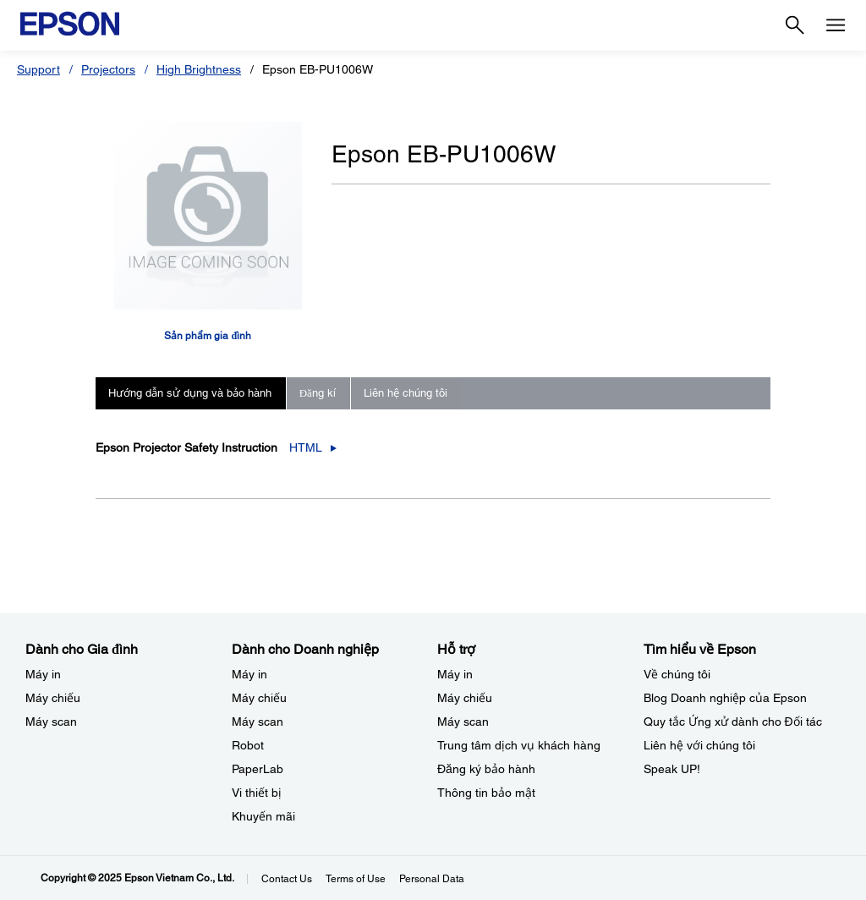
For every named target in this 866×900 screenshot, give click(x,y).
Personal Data (431, 879)
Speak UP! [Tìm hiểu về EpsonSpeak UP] (672, 769)
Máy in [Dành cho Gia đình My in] (43, 674)
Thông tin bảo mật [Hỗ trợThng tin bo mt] (486, 792)
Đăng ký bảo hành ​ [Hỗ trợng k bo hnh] (488, 769)
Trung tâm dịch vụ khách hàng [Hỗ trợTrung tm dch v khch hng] (518, 745)
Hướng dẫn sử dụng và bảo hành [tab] (189, 393)
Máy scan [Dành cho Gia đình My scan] (51, 721)
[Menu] (835, 25)
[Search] (794, 25)
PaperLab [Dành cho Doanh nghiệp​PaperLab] (257, 769)
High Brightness (198, 69)
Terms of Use (356, 879)
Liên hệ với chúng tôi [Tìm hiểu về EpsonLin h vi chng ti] (699, 745)
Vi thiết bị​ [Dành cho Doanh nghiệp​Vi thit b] (257, 792)
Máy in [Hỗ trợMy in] (455, 674)
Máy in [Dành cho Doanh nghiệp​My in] (249, 674)
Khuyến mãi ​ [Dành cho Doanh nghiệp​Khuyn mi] (265, 816)
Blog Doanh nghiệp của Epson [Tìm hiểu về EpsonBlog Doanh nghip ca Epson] (725, 698)
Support (38, 69)
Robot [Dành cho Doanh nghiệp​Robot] (248, 745)
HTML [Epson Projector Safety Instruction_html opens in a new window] (305, 447)
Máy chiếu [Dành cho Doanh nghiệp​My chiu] (259, 698)
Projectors (108, 69)
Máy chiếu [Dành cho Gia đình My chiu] (52, 698)
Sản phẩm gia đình (207, 336)
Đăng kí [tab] (317, 393)
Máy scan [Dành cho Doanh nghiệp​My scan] (257, 721)
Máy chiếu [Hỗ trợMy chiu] (464, 698)
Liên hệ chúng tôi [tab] (405, 393)
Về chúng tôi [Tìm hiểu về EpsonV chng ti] (677, 674)
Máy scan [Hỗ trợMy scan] (463, 721)
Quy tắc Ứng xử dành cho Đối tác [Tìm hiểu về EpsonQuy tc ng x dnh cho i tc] (733, 721)
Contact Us (286, 879)
